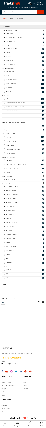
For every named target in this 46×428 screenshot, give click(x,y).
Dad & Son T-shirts (24, 111)
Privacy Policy (6, 382)
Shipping (4, 388)
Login (39, 2)
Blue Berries (24, 231)
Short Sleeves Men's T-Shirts (24, 103)
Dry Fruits (6, 183)
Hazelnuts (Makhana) (24, 195)
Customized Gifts (9, 68)
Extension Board (24, 42)
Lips (24, 278)
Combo (24, 255)
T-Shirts (24, 137)
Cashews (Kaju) (24, 227)
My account (5, 408)
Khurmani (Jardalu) (24, 203)
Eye (24, 274)
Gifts (24, 76)
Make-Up (24, 270)
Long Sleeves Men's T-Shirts (24, 107)
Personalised (24, 72)
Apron (24, 126)
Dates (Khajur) (24, 207)
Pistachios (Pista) (24, 199)
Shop (3, 412)
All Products (7, 26)
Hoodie (24, 119)
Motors (24, 57)
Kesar (24, 259)
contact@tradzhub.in (10, 364)
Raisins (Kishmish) (24, 223)
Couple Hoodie (24, 153)
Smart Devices (24, 65)
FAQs (3, 395)
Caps (24, 99)
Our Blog (4, 405)
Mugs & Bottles (24, 84)
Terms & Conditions (8, 385)
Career (25, 385)
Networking (24, 34)
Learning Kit (24, 61)
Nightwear (24, 160)
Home (5, 18)
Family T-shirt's (24, 145)
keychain (24, 92)
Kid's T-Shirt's (24, 179)
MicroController (24, 49)
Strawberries (24, 251)
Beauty (4, 266)
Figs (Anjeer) (24, 215)
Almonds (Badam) (24, 191)
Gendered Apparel (9, 134)
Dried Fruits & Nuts (24, 186)
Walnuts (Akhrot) (24, 211)
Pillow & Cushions (24, 80)
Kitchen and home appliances (13, 123)
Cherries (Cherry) (24, 235)
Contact (25, 388)
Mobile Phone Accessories (24, 38)
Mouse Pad (24, 88)
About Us (26, 382)
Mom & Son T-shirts (24, 168)
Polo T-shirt (24, 115)
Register (40, 4)
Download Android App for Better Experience (23, 7)
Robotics (5, 45)
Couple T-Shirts (24, 141)
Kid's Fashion (7, 176)
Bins (24, 130)
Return (4, 392)
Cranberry (24, 263)
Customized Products (24, 149)
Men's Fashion (7, 95)
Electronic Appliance (10, 30)
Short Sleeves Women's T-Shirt (24, 164)
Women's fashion (8, 157)
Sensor (24, 53)
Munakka (24, 219)
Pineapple (24, 243)
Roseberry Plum (24, 247)
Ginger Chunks (24, 239)
